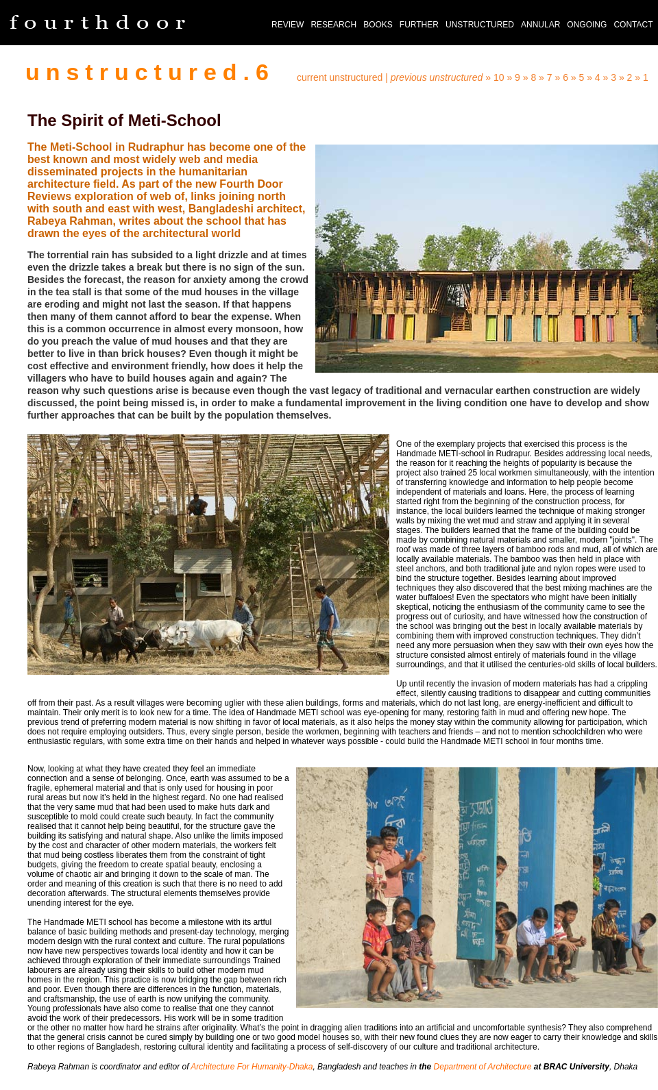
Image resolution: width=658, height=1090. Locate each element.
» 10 (494, 77)
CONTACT (633, 24)
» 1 (641, 77)
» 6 (562, 77)
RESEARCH (333, 24)
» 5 (579, 77)
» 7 (547, 77)
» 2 (627, 77)
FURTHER (419, 24)
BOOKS (378, 24)
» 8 (529, 77)
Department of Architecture (483, 1067)
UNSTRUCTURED (480, 24)
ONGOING (587, 24)
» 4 (594, 77)
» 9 (513, 77)
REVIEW (287, 24)
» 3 (611, 77)
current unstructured (339, 77)
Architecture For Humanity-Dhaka (252, 1067)
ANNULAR (540, 24)
